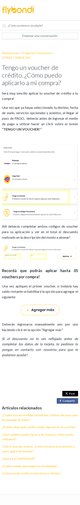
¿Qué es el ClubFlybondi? (18, 458)
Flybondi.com (10, 53)
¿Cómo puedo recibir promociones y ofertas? (31, 473)
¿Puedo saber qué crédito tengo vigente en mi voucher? (39, 427)
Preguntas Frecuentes (37, 53)
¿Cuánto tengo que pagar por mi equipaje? (30, 466)
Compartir (68, 401)
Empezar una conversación (40, 35)
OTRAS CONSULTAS (16, 57)
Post (70, 393)
